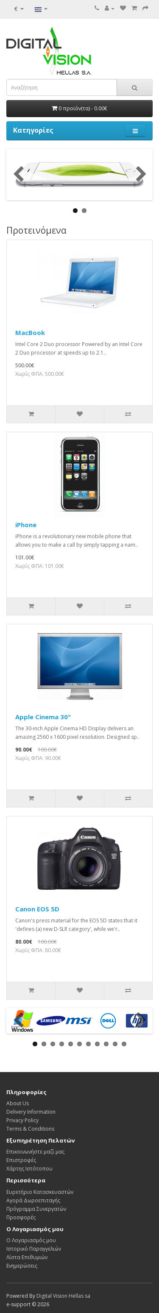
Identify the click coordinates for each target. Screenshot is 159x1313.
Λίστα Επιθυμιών (26, 1257)
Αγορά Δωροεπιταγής (33, 1200)
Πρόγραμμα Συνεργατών (36, 1208)
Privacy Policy (22, 1120)
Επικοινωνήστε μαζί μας (35, 1151)
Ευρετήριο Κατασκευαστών (39, 1192)
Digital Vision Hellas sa (63, 1295)
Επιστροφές (21, 1160)
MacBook (30, 332)
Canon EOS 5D (37, 909)
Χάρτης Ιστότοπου (29, 1168)
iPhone (25, 524)
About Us (17, 1103)
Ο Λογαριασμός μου (31, 1240)
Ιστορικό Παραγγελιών (33, 1248)
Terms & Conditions (30, 1128)
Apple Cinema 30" (43, 716)
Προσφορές (21, 1217)
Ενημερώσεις (21, 1265)
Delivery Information (31, 1111)
